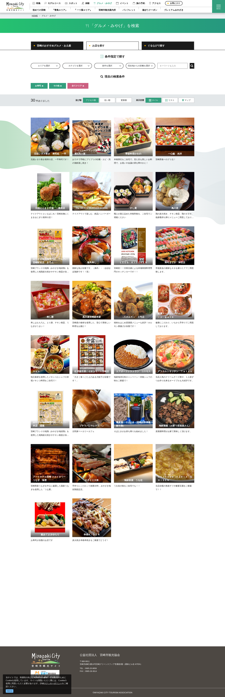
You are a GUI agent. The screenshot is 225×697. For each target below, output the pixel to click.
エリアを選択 (44, 66)
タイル (153, 100)
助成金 (161, 618)
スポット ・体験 (45, 610)
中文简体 (122, 606)
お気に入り (175, 3)
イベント (122, 3)
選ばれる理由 (164, 602)
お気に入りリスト (46, 631)
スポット (71, 3)
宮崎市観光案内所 (107, 10)
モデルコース (53, 3)
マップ (186, 100)
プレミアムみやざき (173, 10)
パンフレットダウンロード (90, 614)
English (121, 602)
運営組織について (86, 602)
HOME (35, 16)
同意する (9, 691)
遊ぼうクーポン (149, 10)
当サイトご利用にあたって (90, 610)
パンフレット (129, 10)
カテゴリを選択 (75, 66)
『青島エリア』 (59, 10)
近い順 (107, 100)
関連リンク (83, 622)
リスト (169, 100)
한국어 (121, 614)
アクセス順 (91, 100)
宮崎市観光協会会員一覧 (89, 606)
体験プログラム (165, 614)
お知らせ (42, 635)
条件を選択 (107, 66)
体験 (86, 3)
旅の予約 (139, 3)
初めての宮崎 (39, 10)
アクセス (155, 3)
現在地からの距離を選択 (139, 66)
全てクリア (78, 86)
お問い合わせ (84, 627)
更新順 (124, 100)
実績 (160, 606)
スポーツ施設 (164, 610)
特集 (36, 3)
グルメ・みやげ (103, 3)
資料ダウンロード (86, 618)
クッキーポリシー (54, 683)
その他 (57, 86)
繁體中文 (122, 610)
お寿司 (39, 86)
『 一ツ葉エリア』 (83, 10)
